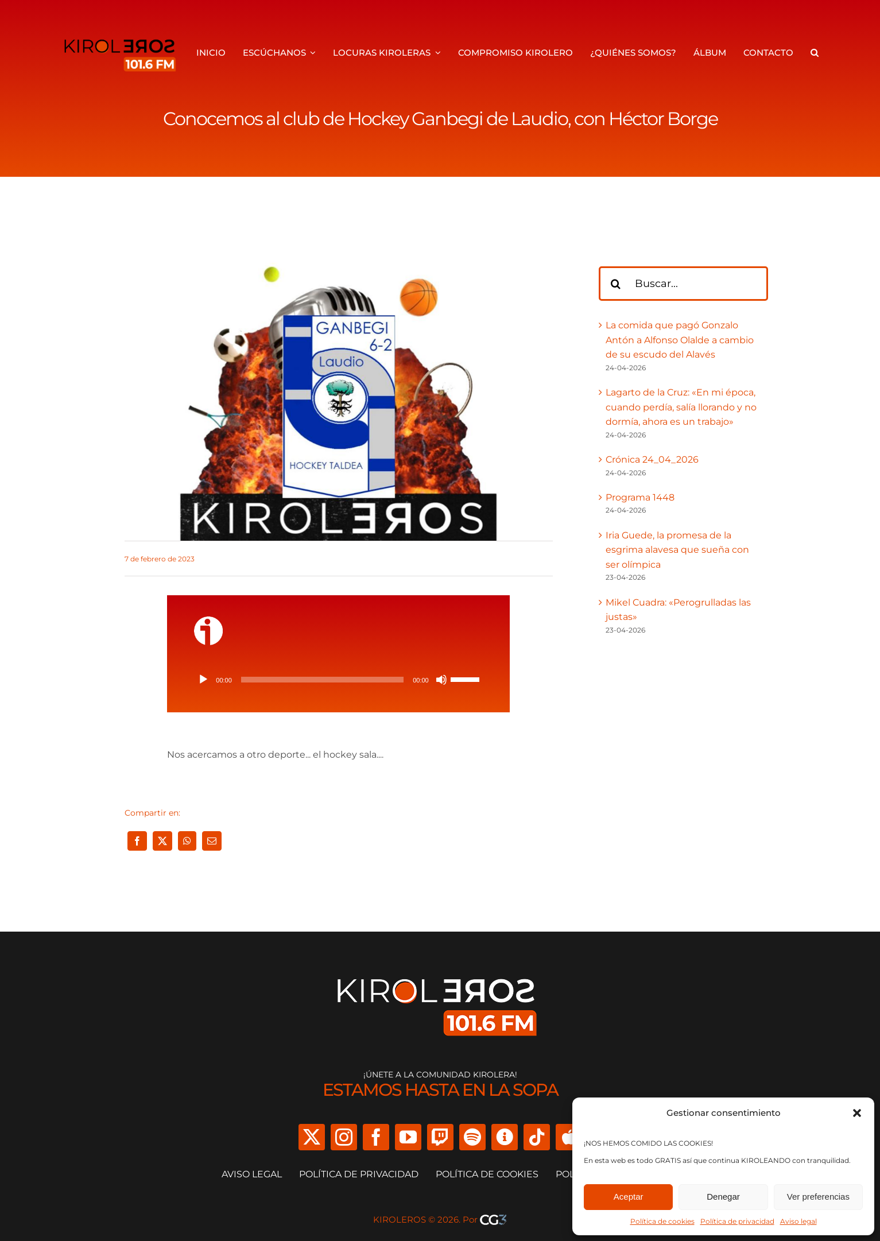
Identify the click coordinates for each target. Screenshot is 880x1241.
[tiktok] (537, 1137)
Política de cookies (662, 1221)
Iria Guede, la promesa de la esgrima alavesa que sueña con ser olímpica (677, 550)
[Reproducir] (203, 679)
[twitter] (311, 1137)
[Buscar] (616, 283)
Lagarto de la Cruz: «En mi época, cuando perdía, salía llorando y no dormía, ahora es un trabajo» (681, 407)
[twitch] (440, 1137)
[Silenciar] (441, 679)
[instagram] (344, 1137)
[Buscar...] (684, 283)
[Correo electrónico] (211, 841)
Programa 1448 (640, 497)
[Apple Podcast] (569, 1137)
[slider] (322, 679)
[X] (162, 841)
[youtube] (408, 1137)
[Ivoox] (504, 1137)
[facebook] (376, 1137)
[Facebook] (137, 841)
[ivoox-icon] (208, 620)
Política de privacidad (737, 1221)
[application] (338, 679)
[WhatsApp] (187, 841)
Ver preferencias (818, 1196)
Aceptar (628, 1196)
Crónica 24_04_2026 (652, 459)
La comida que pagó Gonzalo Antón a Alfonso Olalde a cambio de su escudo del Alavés (680, 340)
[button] (857, 1113)
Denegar (723, 1196)
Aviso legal (798, 1221)
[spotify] (472, 1137)
